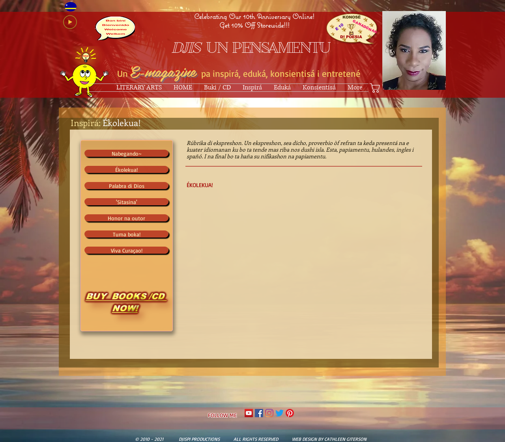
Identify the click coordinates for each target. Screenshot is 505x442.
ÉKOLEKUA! (200, 185)
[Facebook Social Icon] (259, 413)
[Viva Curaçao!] (126, 250)
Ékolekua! (122, 122)
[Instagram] (269, 413)
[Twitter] (279, 413)
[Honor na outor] (126, 217)
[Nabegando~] (126, 153)
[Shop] (375, 88)
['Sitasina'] (126, 201)
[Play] (70, 22)
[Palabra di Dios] (126, 185)
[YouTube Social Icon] (249, 413)
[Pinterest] (290, 413)
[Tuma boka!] (126, 234)
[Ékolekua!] (126, 169)
